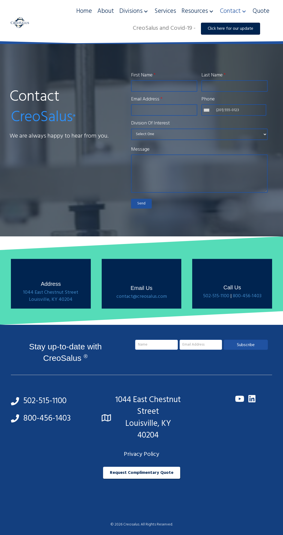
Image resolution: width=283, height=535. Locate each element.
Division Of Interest (153, 123)
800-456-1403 (247, 307)
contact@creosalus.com (141, 308)
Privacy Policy (141, 454)
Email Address (149, 99)
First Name (146, 75)
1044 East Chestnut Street (148, 405)
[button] (146, 11)
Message (143, 149)
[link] (84, 11)
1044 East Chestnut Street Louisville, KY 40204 (50, 307)
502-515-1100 (216, 307)
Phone (211, 99)
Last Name (216, 75)
